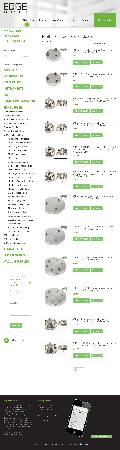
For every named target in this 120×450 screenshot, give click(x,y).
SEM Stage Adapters (13, 239)
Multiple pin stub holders (19, 185)
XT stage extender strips (19, 227)
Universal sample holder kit (20, 216)
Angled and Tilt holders (18, 138)
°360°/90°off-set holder (19, 231)
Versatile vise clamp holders (20, 219)
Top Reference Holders (18, 212)
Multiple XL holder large (19, 189)
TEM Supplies (13, 248)
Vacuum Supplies (16, 261)
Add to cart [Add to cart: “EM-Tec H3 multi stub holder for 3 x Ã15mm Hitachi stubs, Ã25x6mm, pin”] (81, 86)
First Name (15, 291)
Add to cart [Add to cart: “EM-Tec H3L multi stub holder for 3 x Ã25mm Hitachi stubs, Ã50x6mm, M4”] (81, 208)
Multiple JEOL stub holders (20, 181)
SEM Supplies (13, 107)
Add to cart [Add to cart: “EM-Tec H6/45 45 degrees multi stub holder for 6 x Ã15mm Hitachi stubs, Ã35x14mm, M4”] (81, 331)
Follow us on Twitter (19, 340)
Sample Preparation (19, 101)
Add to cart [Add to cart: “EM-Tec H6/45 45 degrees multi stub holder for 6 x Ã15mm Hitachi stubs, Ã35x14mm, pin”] (81, 355)
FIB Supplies (12, 82)
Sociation (85, 444)
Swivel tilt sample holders (19, 204)
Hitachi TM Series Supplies (16, 119)
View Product (97, 62)
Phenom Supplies (11, 127)
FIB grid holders (15, 158)
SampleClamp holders (17, 196)
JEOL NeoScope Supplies (15, 123)
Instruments (13, 88)
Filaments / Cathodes (13, 111)
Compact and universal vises (21, 150)
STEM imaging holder (17, 200)
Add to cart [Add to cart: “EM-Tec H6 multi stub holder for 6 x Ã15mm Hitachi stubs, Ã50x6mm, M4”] (81, 270)
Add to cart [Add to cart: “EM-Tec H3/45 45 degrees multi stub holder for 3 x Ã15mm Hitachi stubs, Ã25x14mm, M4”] (81, 111)
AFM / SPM (11, 69)
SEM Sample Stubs (12, 235)
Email (13, 314)
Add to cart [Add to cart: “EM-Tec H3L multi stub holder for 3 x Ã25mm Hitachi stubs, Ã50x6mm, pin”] (81, 239)
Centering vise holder (18, 146)
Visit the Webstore (101, 436)
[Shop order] (103, 43)
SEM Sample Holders (13, 135)
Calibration (13, 76)
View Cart (12, 36)
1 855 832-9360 (45, 420)
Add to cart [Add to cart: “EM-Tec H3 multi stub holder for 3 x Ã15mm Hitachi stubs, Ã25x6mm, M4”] (81, 62)
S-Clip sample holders (17, 192)
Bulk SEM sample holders (19, 142)
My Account (13, 31)
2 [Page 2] (78, 369)
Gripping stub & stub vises (20, 169)
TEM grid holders (16, 208)
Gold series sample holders (20, 165)
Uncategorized (16, 255)
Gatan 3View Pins (12, 115)
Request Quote (15, 41)
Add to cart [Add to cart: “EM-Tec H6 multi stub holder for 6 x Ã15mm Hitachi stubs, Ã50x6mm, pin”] (81, 300)
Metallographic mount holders (22, 173)
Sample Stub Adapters (14, 131)
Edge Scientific (15, 7)
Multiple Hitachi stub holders (67, 36)
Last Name (15, 302)
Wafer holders (14, 223)
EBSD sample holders (17, 154)
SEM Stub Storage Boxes (15, 243)
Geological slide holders (18, 162)
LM (6, 94)
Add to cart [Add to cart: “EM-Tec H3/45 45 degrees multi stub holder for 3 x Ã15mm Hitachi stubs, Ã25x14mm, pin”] (81, 135)
